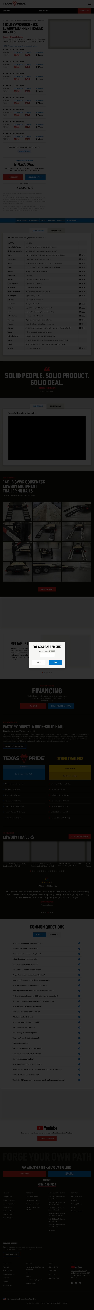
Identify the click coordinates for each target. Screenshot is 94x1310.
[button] (55, 662)
